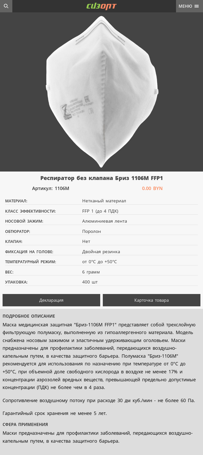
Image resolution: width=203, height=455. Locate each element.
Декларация (51, 300)
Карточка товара (151, 300)
